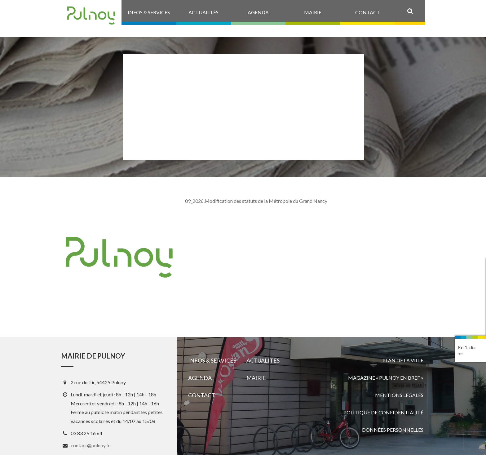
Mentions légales (399, 395)
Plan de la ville (402, 360)
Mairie (256, 377)
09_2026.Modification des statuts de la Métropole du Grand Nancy (256, 201)
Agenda (200, 377)
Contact (201, 395)
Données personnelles (392, 430)
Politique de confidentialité (383, 412)
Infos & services (212, 360)
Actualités (263, 360)
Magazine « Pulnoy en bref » (385, 378)
